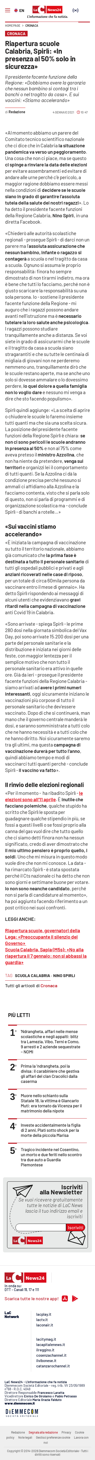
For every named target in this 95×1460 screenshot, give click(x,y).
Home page (12, 25)
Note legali (25, 1437)
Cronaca (31, 25)
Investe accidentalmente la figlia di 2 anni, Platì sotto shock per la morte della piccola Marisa (51, 1130)
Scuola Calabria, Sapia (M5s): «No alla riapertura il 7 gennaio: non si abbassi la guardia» (46, 956)
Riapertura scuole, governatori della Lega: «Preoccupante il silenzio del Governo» (42, 936)
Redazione (18, 1432)
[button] (84, 28)
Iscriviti (75, 1227)
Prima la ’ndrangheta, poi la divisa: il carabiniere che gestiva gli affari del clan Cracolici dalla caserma (50, 1073)
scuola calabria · (33, 975)
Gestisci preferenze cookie (53, 1437)
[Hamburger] (7, 10)
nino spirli (64, 975)
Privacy (66, 1432)
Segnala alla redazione (43, 1432)
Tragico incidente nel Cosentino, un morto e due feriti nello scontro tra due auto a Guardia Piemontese (51, 1157)
